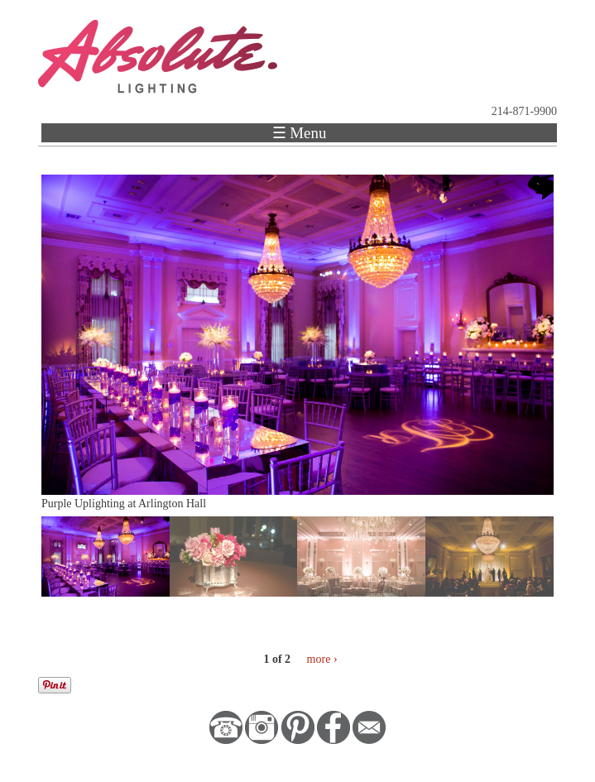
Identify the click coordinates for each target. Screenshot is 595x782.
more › (322, 659)
